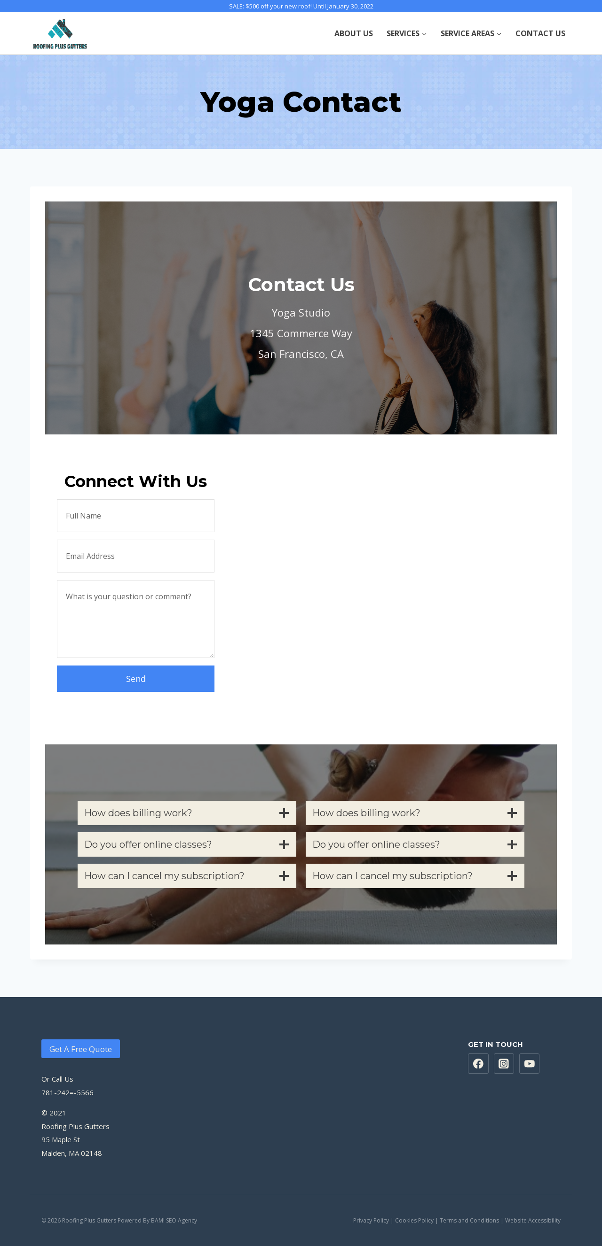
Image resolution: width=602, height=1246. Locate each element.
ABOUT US (353, 33)
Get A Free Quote (80, 1049)
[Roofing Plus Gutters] (60, 33)
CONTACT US (540, 33)
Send (136, 678)
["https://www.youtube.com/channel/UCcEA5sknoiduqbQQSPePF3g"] (529, 1063)
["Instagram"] (504, 1063)
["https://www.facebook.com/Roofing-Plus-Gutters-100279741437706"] (478, 1063)
